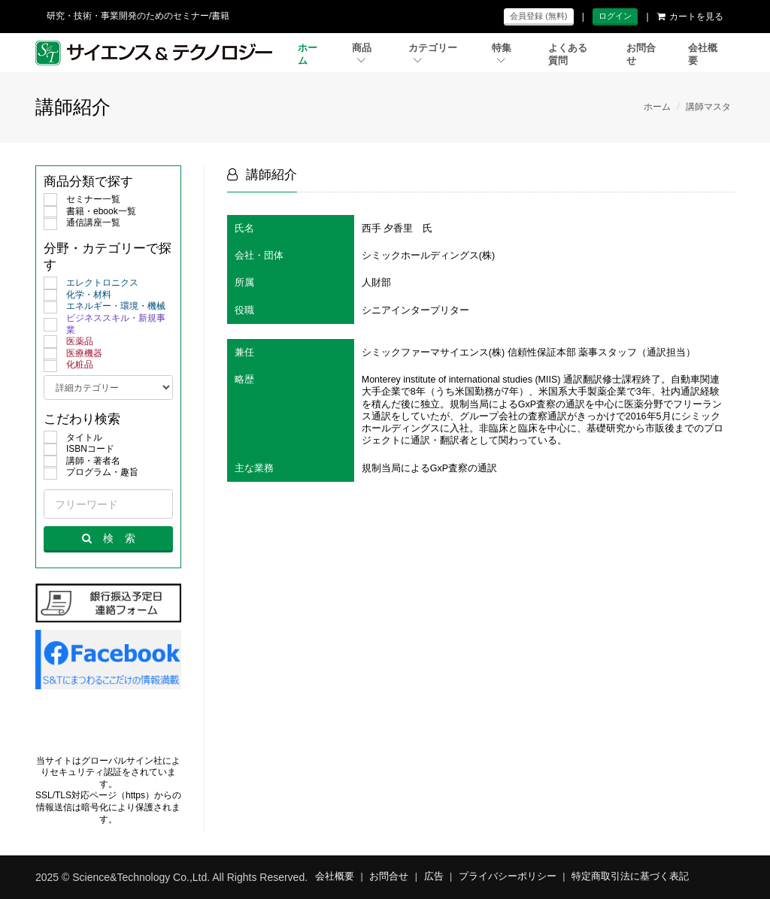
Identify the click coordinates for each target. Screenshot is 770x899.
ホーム (307, 54)
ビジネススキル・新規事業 (104, 324)
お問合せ (641, 54)
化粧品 (68, 365)
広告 (434, 876)
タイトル (73, 438)
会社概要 (702, 54)
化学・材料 (77, 295)
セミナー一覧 (82, 200)
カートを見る (690, 16)
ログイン (615, 15)
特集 (501, 53)
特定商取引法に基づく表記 (630, 876)
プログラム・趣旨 (91, 473)
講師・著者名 (82, 462)
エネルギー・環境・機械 (104, 307)
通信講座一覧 (82, 223)
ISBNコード (79, 449)
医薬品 (68, 342)
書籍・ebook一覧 (90, 212)
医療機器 (73, 354)
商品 (361, 53)
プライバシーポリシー (507, 876)
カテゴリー (432, 53)
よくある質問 (567, 54)
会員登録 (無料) (538, 15)
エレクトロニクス (91, 283)
